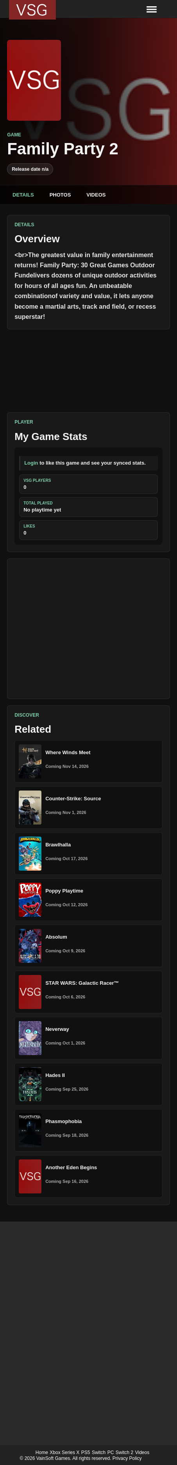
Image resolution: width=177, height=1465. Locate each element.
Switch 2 (124, 1452)
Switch (98, 1452)
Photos (60, 195)
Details (23, 195)
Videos (95, 195)
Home (42, 1452)
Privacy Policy (127, 1458)
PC (110, 1452)
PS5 (85, 1452)
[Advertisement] (88, 629)
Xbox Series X (64, 1452)
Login (31, 463)
